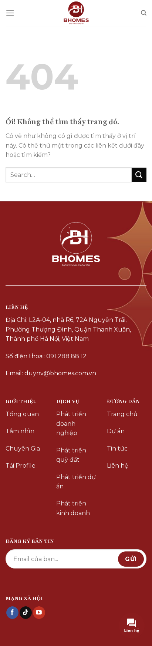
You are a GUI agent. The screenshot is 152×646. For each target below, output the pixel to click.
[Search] (143, 13)
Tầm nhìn (20, 431)
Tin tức (117, 448)
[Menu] (10, 13)
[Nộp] (139, 175)
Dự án (116, 431)
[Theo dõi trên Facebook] (12, 612)
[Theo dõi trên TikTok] (26, 612)
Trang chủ (122, 414)
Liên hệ (117, 465)
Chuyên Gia (23, 448)
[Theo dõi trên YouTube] (39, 612)
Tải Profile (21, 465)
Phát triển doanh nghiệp (71, 423)
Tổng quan (22, 414)
